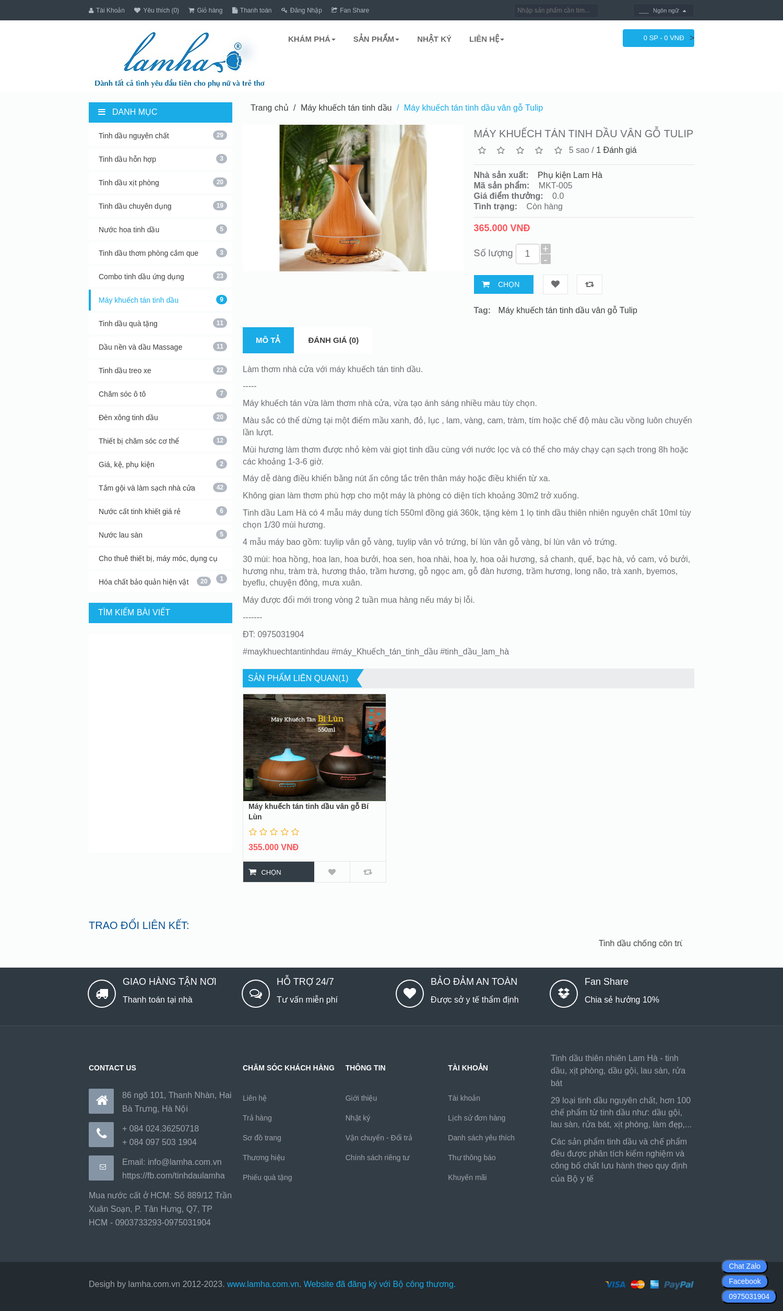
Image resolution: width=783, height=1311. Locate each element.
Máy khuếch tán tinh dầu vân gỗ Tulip (473, 107)
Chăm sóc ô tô (163, 393)
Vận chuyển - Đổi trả (379, 1137)
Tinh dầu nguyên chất (163, 134)
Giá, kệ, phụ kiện (163, 463)
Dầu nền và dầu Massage (163, 346)
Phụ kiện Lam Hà (570, 174)
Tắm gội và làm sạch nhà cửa (163, 487)
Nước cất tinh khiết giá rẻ (163, 510)
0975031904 (749, 1296)
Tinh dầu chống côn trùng (654, 942)
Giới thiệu (361, 1097)
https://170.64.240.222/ (639, 1178)
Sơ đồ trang (262, 1137)
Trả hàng (257, 1117)
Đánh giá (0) (334, 339)
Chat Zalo (745, 1266)
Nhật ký (358, 1117)
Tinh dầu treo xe (163, 369)
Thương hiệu (263, 1157)
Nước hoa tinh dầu (163, 228)
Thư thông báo (472, 1157)
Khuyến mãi (467, 1177)
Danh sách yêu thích (481, 1137)
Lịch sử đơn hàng (476, 1117)
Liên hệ (255, 1097)
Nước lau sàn (163, 534)
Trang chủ (270, 107)
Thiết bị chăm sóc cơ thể (163, 440)
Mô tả (268, 339)
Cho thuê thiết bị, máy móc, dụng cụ (163, 561)
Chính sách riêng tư (378, 1157)
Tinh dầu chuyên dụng (163, 205)
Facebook (745, 1281)
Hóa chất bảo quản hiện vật (155, 581)
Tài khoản (464, 1097)
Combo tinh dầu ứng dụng (163, 275)
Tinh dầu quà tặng (163, 322)
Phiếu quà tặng (267, 1177)
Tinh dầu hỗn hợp (163, 158)
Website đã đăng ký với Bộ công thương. (380, 1283)
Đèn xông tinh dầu (163, 416)
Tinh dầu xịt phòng (163, 181)
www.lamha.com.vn (263, 1283)
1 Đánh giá (616, 149)
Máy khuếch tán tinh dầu (163, 299)
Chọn (508, 284)
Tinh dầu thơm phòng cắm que (163, 252)
